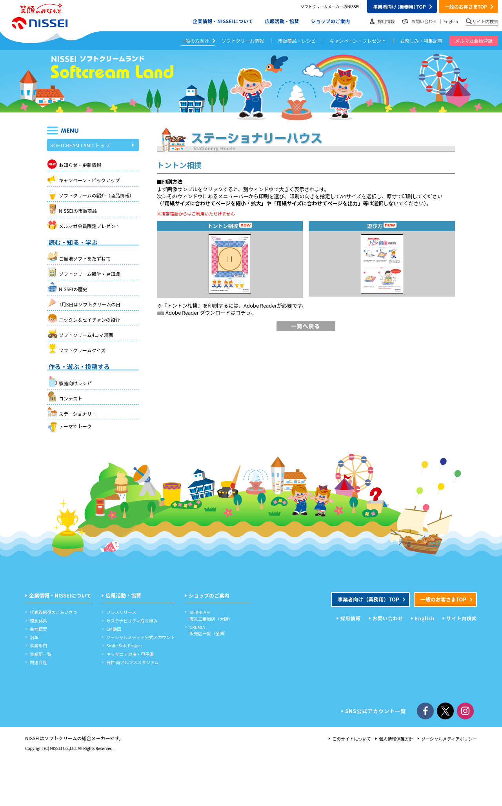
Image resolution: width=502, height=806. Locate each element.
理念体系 (38, 621)
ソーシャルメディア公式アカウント (140, 637)
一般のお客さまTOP (466, 6)
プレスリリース (121, 612)
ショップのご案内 (330, 21)
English (451, 21)
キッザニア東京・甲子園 (130, 654)
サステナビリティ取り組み (132, 621)
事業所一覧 (40, 654)
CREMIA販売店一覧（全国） (208, 630)
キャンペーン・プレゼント (358, 40)
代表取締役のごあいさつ (53, 612)
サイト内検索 (485, 21)
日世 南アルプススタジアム (132, 662)
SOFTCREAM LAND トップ (92, 145)
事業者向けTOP (399, 6)
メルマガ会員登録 (474, 40)
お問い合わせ (424, 21)
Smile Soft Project (124, 645)
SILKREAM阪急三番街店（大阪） (211, 615)
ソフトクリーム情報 (243, 40)
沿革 (34, 637)
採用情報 (386, 21)
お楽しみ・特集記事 (421, 40)
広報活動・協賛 (282, 21)
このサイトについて (351, 738)
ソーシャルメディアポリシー (449, 738)
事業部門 (38, 645)
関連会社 (38, 662)
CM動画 (113, 629)
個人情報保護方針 (396, 738)
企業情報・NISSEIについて (223, 21)
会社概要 (38, 629)
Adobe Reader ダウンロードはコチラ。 (206, 312)
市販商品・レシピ (297, 40)
